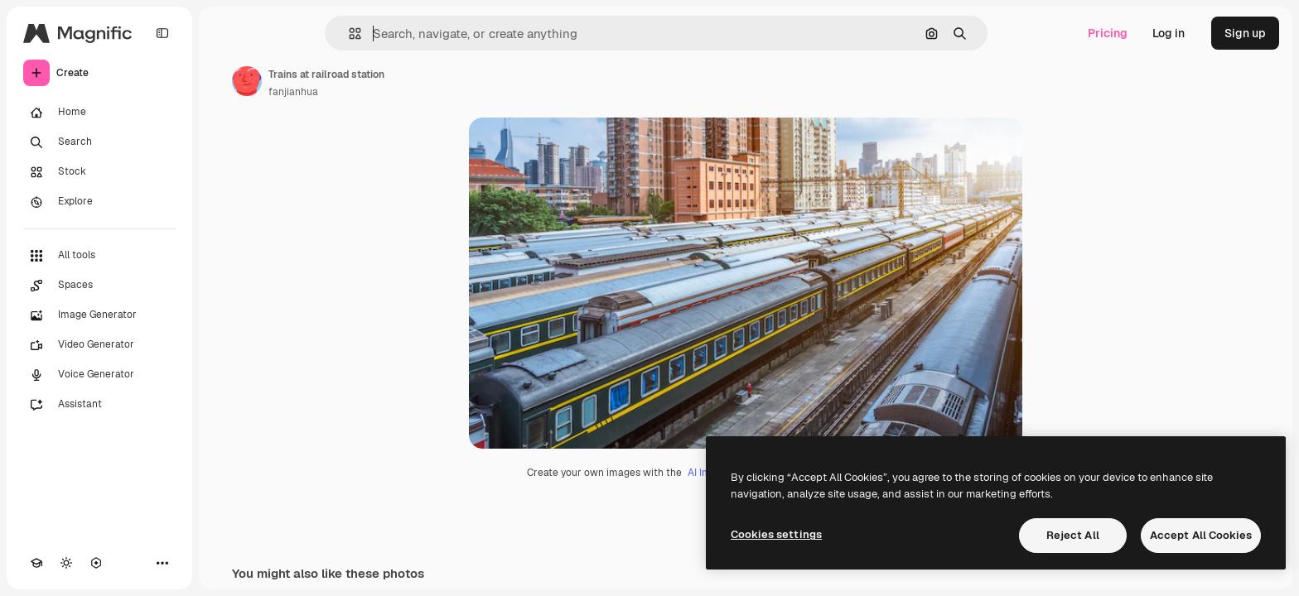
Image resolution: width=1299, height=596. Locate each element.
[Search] (99, 142)
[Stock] (99, 172)
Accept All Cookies (1201, 535)
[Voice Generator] (99, 375)
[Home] (99, 112)
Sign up (1245, 33)
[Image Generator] (99, 315)
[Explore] (99, 202)
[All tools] (99, 256)
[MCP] (96, 563)
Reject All (1072, 535)
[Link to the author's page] (247, 81)
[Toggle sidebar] (162, 33)
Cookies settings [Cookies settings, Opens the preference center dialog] (776, 534)
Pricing (1108, 33)
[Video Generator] (99, 345)
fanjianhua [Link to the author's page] (293, 92)
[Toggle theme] (66, 563)
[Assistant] (99, 405)
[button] (348, 33)
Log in (1168, 33)
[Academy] (36, 563)
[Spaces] (99, 285)
